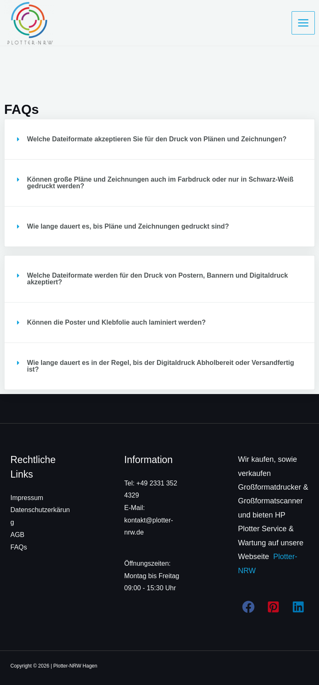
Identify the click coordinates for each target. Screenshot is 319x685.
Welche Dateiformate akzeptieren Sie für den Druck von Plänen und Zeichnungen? (157, 139)
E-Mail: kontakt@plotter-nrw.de (148, 520)
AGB (17, 534)
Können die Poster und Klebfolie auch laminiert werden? (116, 322)
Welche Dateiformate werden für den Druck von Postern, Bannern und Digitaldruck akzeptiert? (157, 279)
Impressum (26, 497)
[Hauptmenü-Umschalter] (303, 22)
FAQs (18, 547)
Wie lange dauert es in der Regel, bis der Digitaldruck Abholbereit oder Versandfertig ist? (160, 366)
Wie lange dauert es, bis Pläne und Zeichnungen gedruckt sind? (128, 226)
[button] (159, 139)
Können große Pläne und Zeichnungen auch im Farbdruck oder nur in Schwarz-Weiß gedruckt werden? (160, 183)
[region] (108, 614)
